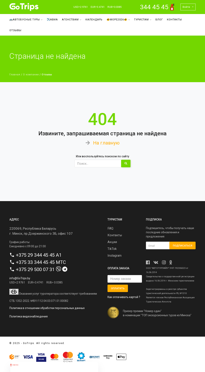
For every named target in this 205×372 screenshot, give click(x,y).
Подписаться (182, 245)
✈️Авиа (52, 19)
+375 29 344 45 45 (35, 255)
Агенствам (71, 19)
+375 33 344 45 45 (35, 262)
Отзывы (15, 30)
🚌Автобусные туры (26, 19)
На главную (106, 143)
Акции (112, 242)
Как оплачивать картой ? (124, 297)
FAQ (110, 228)
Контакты (174, 19)
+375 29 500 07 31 (35, 269)
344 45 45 (154, 7)
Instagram (115, 255)
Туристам (143, 19)
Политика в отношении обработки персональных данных (47, 308)
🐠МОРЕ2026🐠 (118, 19)
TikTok (112, 249)
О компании (31, 74)
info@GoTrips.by (19, 278)
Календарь (93, 19)
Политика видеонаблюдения (28, 316)
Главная (14, 74)
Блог (159, 19)
